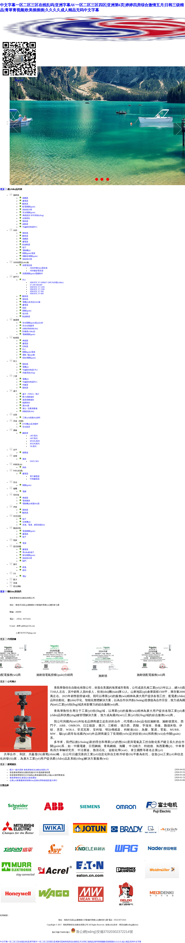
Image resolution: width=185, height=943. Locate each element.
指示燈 (25, 314)
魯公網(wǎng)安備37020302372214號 (104, 932)
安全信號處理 (28, 326)
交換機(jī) (26, 522)
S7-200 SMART (36, 285)
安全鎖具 (26, 427)
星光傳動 (17, 586)
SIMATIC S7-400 (37, 294)
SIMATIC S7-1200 (37, 287)
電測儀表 (26, 501)
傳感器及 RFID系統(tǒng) (33, 215)
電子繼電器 (35, 476)
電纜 (24, 491)
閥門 (24, 561)
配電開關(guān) (28, 207)
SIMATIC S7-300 (37, 291)
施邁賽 (16, 320)
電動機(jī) (26, 250)
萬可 (15, 564)
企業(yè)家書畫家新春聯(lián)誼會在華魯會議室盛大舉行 (33, 780)
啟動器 (25, 224)
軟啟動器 (26, 245)
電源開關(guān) (28, 531)
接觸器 (25, 198)
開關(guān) (26, 311)
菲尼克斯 (17, 516)
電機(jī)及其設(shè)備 (31, 302)
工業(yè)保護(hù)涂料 (31, 418)
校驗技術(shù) (28, 411)
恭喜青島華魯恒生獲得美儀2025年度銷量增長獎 (30, 772)
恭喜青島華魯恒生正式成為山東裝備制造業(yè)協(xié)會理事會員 (37, 775)
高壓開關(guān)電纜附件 (32, 273)
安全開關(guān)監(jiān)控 (32, 323)
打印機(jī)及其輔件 (30, 424)
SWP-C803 (34, 461)
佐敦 (15, 415)
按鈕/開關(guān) (29, 358)
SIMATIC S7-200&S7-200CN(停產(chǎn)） (47, 282)
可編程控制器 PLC (30, 370)
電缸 (24, 576)
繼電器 (25, 201)
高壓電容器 (27, 265)
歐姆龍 (16, 338)
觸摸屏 (25, 433)
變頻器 (25, 221)
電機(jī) (25, 367)
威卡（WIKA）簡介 (30, 394)
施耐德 (16, 195)
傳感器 (25, 341)
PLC (24, 280)
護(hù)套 (25, 406)
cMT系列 (34, 436)
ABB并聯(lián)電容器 (39, 268)
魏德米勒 (17, 528)
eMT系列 (34, 438)
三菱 (15, 376)
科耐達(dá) (17, 464)
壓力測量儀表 (28, 397)
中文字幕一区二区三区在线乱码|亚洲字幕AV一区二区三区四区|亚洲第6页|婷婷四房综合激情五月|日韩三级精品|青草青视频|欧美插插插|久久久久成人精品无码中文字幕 (70, 942)
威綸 (15, 430)
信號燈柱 (26, 218)
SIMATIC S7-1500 (37, 289)
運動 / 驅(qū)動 (28, 355)
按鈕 (24, 308)
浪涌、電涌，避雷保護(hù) (33, 525)
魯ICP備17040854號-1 (61, 932)
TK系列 (33, 446)
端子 (24, 247)
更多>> (3, 189)
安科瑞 (16, 495)
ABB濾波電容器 (36, 271)
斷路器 (25, 204)
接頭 (24, 570)
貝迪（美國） (19, 421)
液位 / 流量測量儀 (29, 408)
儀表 (24, 459)
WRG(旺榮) (18, 471)
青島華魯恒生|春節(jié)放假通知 (23, 778)
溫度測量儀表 (28, 400)
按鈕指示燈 (27, 210)
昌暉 (15, 456)
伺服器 (25, 385)
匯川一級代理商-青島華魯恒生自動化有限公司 (29, 770)
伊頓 (15, 507)
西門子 (16, 277)
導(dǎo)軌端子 (28, 552)
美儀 (15, 583)
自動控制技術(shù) (30, 329)
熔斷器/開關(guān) (30, 256)
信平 (15, 450)
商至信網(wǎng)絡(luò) (128, 925)
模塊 (24, 567)
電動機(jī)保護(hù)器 (31, 504)
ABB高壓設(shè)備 (21, 262)
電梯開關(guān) (28, 334)
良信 (15, 482)
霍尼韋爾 (17, 546)
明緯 (15, 540)
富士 (15, 361)
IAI (14, 574)
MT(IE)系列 (35, 441)
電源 (24, 543)
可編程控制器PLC (30, 227)
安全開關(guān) (28, 212)
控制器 (25, 346)
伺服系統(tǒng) (28, 373)
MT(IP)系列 (35, 444)
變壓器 (25, 453)
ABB (15, 230)
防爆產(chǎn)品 (28, 331)
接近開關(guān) (28, 555)
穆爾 (15, 489)
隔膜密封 (26, 403)
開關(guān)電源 (28, 253)
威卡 (15, 391)
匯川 (15, 580)
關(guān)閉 (19, 80)
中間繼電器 (35, 479)
